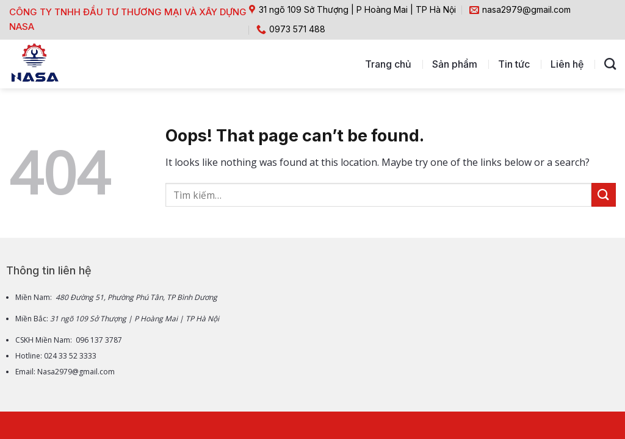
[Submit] (603, 195)
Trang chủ (388, 64)
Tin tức (514, 64)
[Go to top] (567, 361)
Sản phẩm (454, 64)
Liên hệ (567, 64)
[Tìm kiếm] (610, 64)
